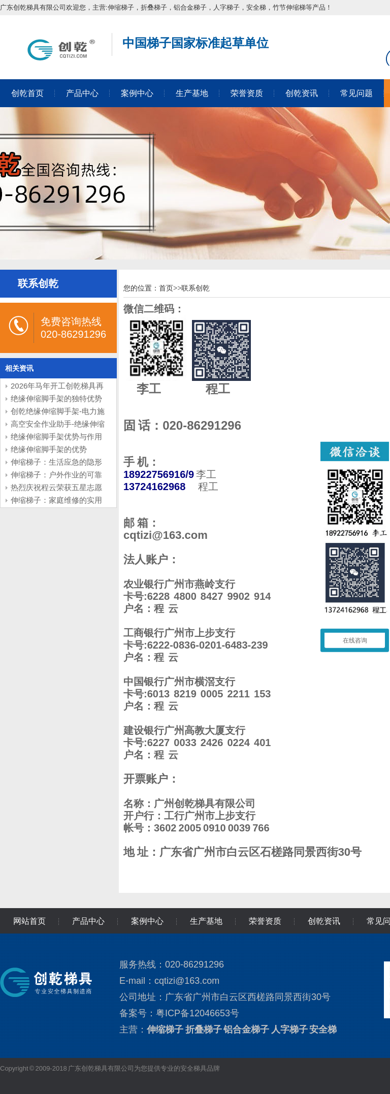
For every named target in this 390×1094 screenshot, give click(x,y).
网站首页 (29, 921)
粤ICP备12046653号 (197, 1013)
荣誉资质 (247, 93)
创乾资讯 (301, 93)
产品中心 (82, 93)
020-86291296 (201, 425)
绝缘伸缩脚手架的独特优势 (56, 398)
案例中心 (137, 93)
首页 (166, 288)
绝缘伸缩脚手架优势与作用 (56, 436)
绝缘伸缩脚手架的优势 (49, 449)
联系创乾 (195, 288)
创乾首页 (27, 93)
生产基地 (192, 93)
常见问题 (356, 93)
